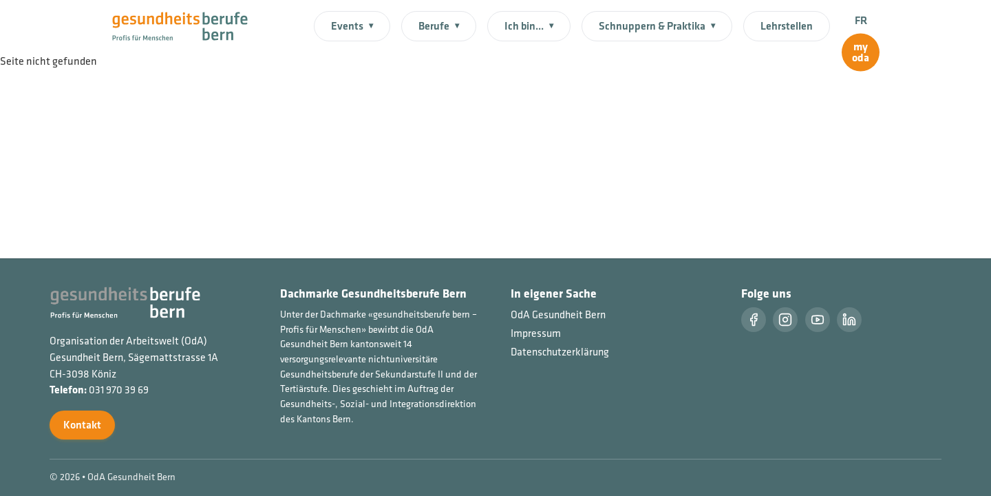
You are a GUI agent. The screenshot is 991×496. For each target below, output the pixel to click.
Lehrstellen (786, 26)
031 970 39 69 (119, 389)
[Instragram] (785, 319)
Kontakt (82, 424)
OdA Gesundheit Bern (558, 314)
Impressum (536, 333)
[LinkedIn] (849, 319)
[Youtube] (817, 319)
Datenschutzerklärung (560, 351)
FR (861, 20)
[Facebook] (753, 319)
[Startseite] (188, 25)
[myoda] (861, 53)
